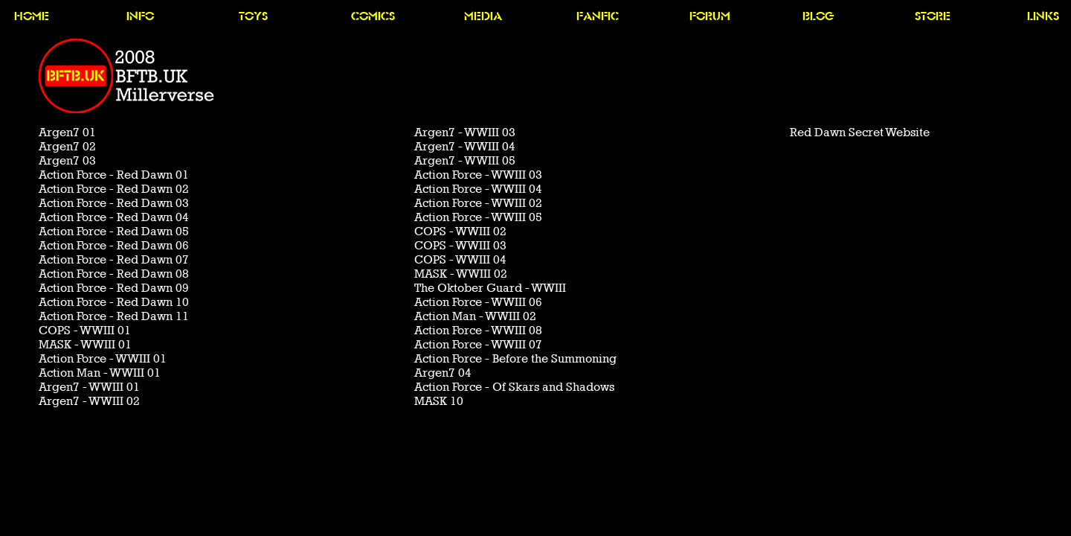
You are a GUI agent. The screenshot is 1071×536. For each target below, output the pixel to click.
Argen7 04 (443, 373)
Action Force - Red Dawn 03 (114, 203)
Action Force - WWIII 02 (478, 203)
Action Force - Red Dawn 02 (114, 189)
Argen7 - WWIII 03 (464, 132)
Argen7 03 (67, 160)
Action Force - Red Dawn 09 (114, 288)
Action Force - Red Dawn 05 (114, 231)
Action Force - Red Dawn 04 (114, 217)
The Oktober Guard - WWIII (490, 288)
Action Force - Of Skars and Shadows (514, 387)
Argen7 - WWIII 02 (89, 401)
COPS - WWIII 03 (460, 245)
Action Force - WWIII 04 (478, 189)
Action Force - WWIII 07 (478, 344)
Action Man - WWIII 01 (100, 373)
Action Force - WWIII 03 (478, 175)
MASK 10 (438, 401)
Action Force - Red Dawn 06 (114, 245)
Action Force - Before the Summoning (515, 358)
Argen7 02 (67, 146)
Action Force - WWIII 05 (478, 217)
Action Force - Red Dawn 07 (114, 259)
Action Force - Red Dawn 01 (114, 175)
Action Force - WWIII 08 (478, 330)
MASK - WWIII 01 (85, 344)
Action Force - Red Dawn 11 (114, 316)
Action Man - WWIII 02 (475, 316)
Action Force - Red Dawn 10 (114, 302)
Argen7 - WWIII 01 (89, 387)
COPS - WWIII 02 (460, 231)
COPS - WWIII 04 (460, 259)
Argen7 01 (67, 132)
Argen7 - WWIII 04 (464, 146)
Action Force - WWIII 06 (478, 302)
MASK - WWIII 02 (460, 274)
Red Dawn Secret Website (860, 132)
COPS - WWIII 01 (85, 330)
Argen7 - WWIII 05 (464, 160)
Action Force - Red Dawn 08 (114, 274)
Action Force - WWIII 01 (103, 358)
